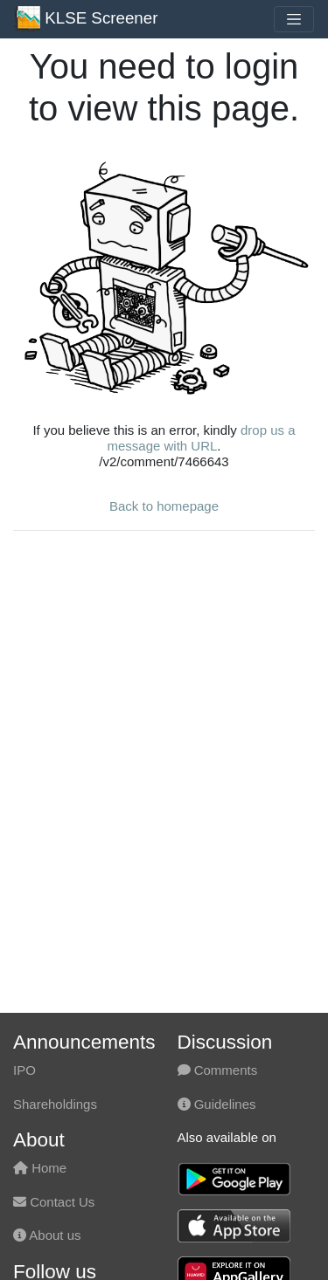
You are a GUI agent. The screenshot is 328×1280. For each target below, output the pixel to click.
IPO (24, 1070)
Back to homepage (164, 506)
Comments (218, 1070)
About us (47, 1235)
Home (39, 1167)
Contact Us (53, 1201)
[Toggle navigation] (294, 19)
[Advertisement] (164, 708)
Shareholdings (55, 1104)
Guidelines (217, 1104)
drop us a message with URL (201, 438)
